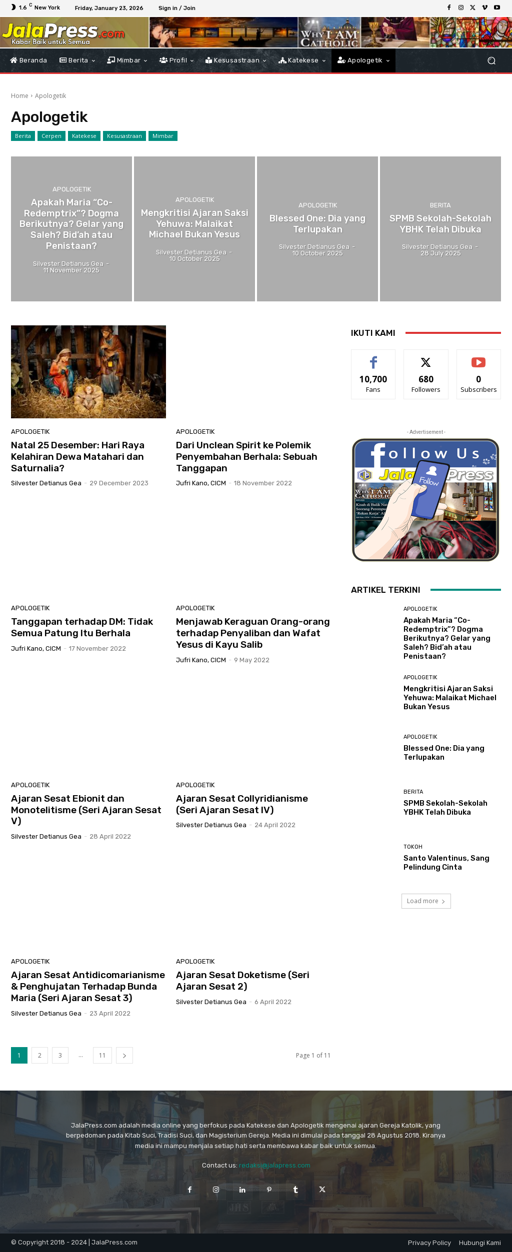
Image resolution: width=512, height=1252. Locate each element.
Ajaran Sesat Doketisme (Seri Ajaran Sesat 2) (243, 980)
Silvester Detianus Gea (46, 483)
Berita (23, 136)
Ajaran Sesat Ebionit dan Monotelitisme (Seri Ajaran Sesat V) (86, 810)
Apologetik (71, 190)
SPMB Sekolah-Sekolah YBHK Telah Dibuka (446, 808)
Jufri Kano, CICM (201, 483)
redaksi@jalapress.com (274, 1165)
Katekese (84, 136)
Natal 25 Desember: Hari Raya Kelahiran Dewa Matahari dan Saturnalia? (77, 456)
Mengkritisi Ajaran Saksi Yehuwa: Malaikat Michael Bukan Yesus (450, 697)
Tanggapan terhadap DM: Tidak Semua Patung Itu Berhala (82, 627)
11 (102, 1055)
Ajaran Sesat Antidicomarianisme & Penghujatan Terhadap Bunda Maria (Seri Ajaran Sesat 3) (88, 986)
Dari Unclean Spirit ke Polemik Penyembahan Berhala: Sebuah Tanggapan (247, 456)
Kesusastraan (124, 136)
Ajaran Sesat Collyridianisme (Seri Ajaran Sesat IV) (242, 804)
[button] (491, 60)
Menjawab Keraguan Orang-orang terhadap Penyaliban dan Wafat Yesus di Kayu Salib (253, 633)
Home (19, 95)
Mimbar (163, 136)
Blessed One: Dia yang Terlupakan (444, 753)
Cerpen (52, 136)
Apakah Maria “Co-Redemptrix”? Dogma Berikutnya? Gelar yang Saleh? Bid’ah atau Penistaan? (447, 638)
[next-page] (124, 1055)
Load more (426, 901)
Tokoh (413, 847)
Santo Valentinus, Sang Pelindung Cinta (447, 863)
